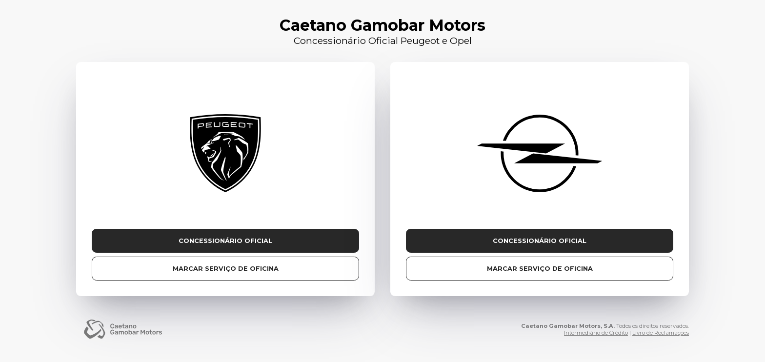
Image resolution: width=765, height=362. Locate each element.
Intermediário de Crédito (596, 332)
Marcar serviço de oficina (226, 268)
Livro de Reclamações (660, 332)
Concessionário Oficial (225, 240)
